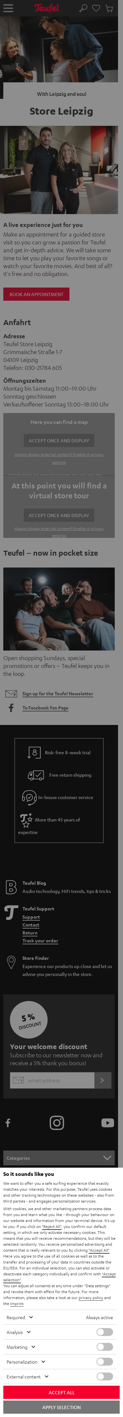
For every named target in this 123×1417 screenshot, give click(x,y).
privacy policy (91, 1297)
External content (24, 1376)
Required (16, 1317)
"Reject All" (52, 1226)
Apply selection (61, 1407)
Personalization (22, 1362)
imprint (16, 1303)
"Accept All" (99, 1250)
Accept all (62, 1392)
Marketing (17, 1347)
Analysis (15, 1332)
